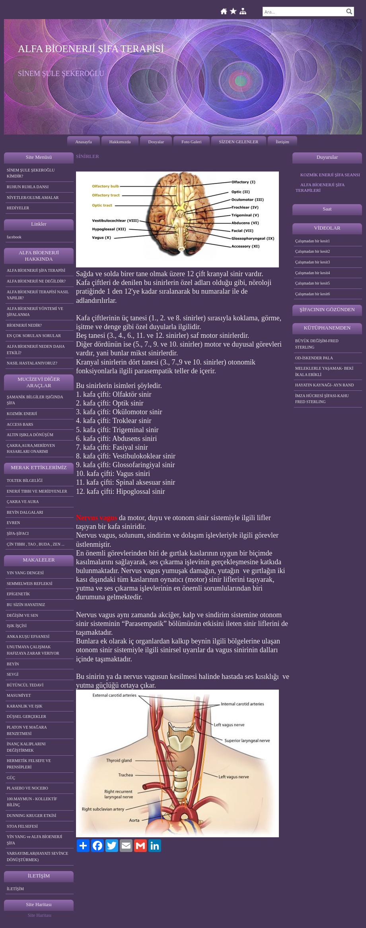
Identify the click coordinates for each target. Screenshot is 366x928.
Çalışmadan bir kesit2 (312, 251)
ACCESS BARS (20, 424)
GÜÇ (11, 778)
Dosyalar (156, 141)
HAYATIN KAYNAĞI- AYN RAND (324, 385)
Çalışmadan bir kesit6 (312, 294)
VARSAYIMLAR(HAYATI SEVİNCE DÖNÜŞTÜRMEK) (37, 856)
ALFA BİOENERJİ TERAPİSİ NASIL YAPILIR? (38, 295)
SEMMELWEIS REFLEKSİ (30, 583)
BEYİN (13, 664)
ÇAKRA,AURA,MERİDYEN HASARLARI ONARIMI (31, 448)
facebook (14, 237)
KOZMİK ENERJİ (22, 413)
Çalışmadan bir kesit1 (312, 241)
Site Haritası (40, 915)
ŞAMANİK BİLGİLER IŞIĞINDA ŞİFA (35, 400)
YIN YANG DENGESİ (25, 573)
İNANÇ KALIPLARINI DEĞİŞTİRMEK (26, 747)
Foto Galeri (191, 141)
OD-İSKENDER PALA (314, 358)
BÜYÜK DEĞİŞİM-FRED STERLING (317, 344)
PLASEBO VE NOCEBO (27, 788)
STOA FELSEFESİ (22, 826)
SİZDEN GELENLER (239, 141)
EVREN (13, 523)
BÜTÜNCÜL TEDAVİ (25, 685)
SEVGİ (12, 674)
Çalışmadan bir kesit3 (312, 262)
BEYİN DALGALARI (25, 512)
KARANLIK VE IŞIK (25, 706)
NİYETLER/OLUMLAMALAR (33, 197)
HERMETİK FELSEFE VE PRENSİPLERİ (29, 763)
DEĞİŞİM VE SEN (22, 615)
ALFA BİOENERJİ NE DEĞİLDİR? (36, 281)
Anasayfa (83, 141)
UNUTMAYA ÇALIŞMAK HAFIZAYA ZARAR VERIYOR (33, 650)
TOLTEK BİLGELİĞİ (25, 480)
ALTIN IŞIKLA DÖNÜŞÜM (30, 435)
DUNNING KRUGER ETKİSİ (31, 815)
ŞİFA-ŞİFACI (18, 533)
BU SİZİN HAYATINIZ (26, 604)
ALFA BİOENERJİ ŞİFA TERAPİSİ (36, 270)
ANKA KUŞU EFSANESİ (28, 636)
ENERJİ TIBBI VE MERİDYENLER (37, 491)
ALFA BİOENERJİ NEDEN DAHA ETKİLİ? (36, 349)
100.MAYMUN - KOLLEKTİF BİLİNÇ (32, 802)
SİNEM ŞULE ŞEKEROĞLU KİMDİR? (31, 173)
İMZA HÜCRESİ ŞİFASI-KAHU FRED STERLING (322, 399)
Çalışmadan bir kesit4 (312, 273)
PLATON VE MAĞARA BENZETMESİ (27, 730)
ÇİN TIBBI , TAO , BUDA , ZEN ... (35, 544)
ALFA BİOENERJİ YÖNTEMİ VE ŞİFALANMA (35, 311)
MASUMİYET (19, 695)
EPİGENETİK (18, 594)
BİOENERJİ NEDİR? (24, 325)
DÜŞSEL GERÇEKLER (26, 716)
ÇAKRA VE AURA (23, 501)
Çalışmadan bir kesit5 (312, 283)
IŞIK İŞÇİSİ (17, 626)
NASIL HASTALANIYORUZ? (32, 363)
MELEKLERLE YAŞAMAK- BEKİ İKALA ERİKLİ (324, 371)
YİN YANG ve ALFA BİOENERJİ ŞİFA (34, 839)
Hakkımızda (120, 141)
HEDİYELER (18, 208)
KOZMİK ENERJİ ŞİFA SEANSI (330, 174)
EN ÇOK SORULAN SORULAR (34, 335)
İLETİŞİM (15, 889)
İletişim (282, 141)
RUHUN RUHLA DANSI (28, 187)
